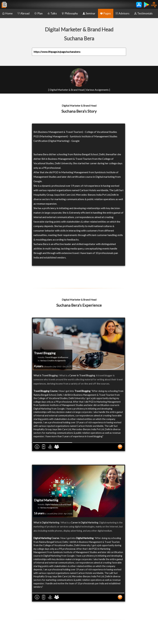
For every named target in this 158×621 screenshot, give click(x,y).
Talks (52, 13)
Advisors (122, 13)
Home (7, 13)
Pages (105, 13)
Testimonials (143, 13)
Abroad (23, 13)
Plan (38, 13)
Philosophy (70, 13)
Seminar (89, 13)
